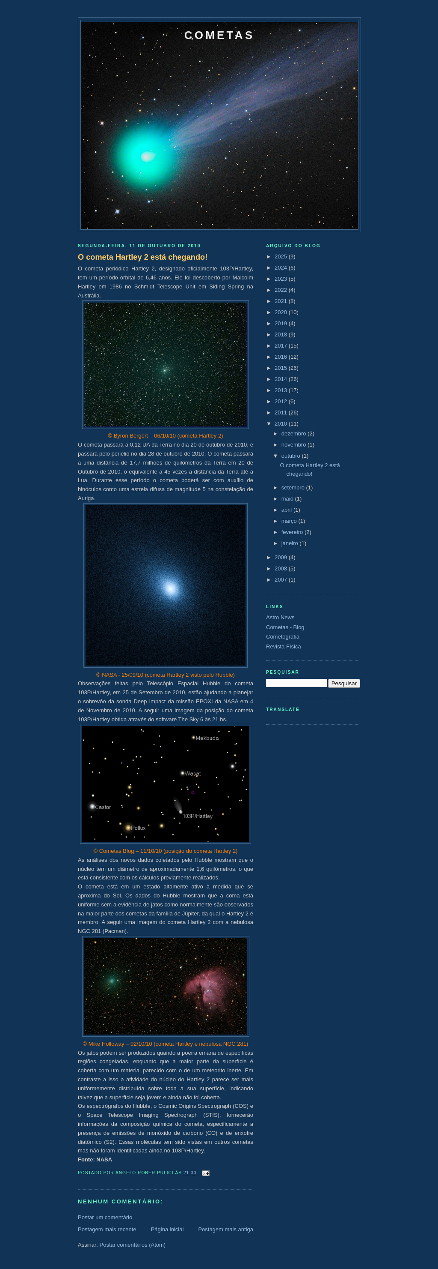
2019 (282, 323)
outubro (291, 456)
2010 (282, 423)
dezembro (294, 433)
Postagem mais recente (107, 1229)
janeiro (290, 543)
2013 (282, 390)
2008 (282, 568)
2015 (282, 368)
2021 (282, 301)
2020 (282, 312)
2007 (282, 579)
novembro (294, 444)
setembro (293, 487)
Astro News (280, 617)
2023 (282, 279)
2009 (282, 557)
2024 (282, 267)
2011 (282, 412)
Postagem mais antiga (225, 1229)
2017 (282, 345)
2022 (282, 290)
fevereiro (293, 532)
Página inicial (167, 1229)
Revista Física (283, 646)
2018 (282, 334)
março (290, 521)
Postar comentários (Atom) (133, 1245)
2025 (282, 256)
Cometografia (282, 636)
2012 (282, 401)
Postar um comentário (105, 1217)
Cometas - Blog (285, 627)
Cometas (219, 35)
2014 (282, 379)
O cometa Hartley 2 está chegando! (142, 257)
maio (288, 498)
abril (287, 510)
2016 (282, 357)
